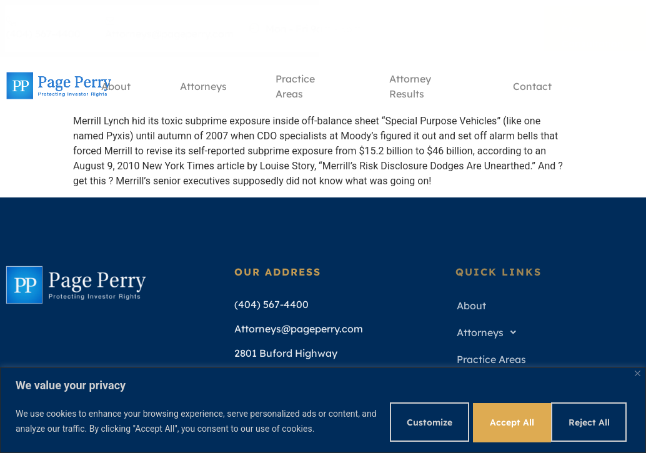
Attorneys (204, 85)
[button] (543, 332)
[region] (323, 409)
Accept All (588, 421)
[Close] (637, 372)
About (116, 85)
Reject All (500, 421)
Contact (532, 85)
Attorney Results (412, 87)
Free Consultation (593, 28)
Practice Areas (297, 87)
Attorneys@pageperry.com (169, 28)
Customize (412, 421)
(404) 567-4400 (43, 28)
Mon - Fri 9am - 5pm (305, 28)
